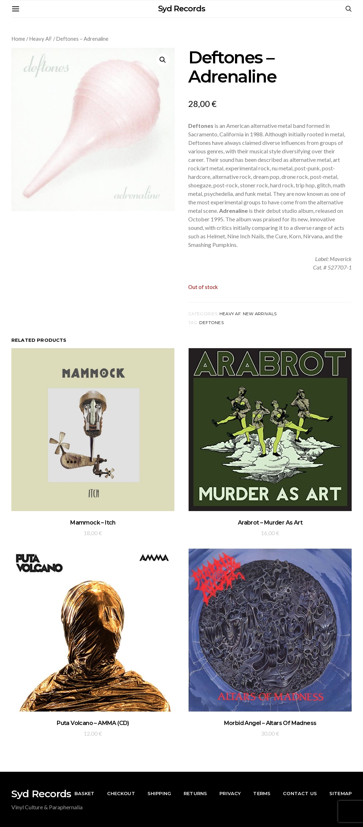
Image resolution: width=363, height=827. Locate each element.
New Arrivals (260, 313)
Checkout (121, 793)
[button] (162, 59)
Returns (195, 793)
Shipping (159, 793)
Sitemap (340, 793)
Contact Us (300, 793)
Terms (261, 793)
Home (18, 38)
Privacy (230, 793)
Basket (84, 793)
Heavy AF (40, 38)
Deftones (211, 322)
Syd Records (181, 8)
